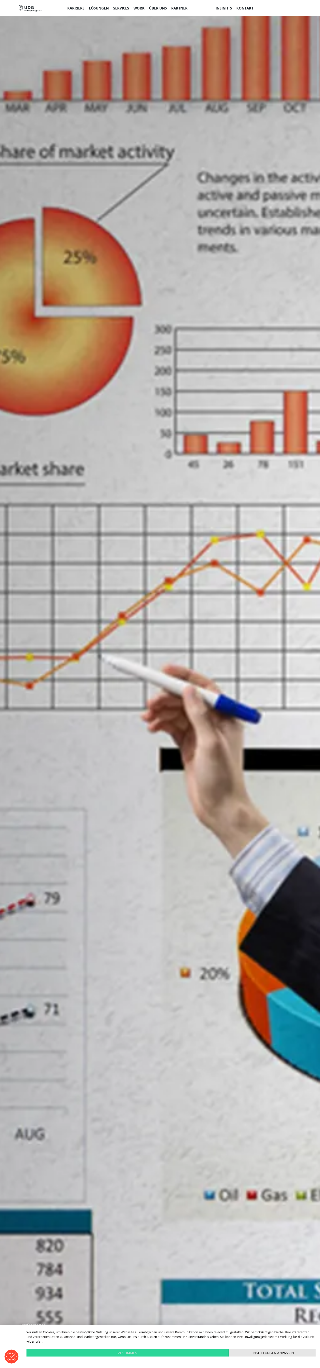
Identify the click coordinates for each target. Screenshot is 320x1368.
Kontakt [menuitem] (244, 8)
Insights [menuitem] (224, 8)
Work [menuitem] (139, 8)
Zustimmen (127, 1353)
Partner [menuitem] (179, 8)
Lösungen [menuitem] (99, 8)
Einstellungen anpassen (272, 1353)
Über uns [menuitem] (158, 8)
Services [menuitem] (121, 8)
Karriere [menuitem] (76, 8)
